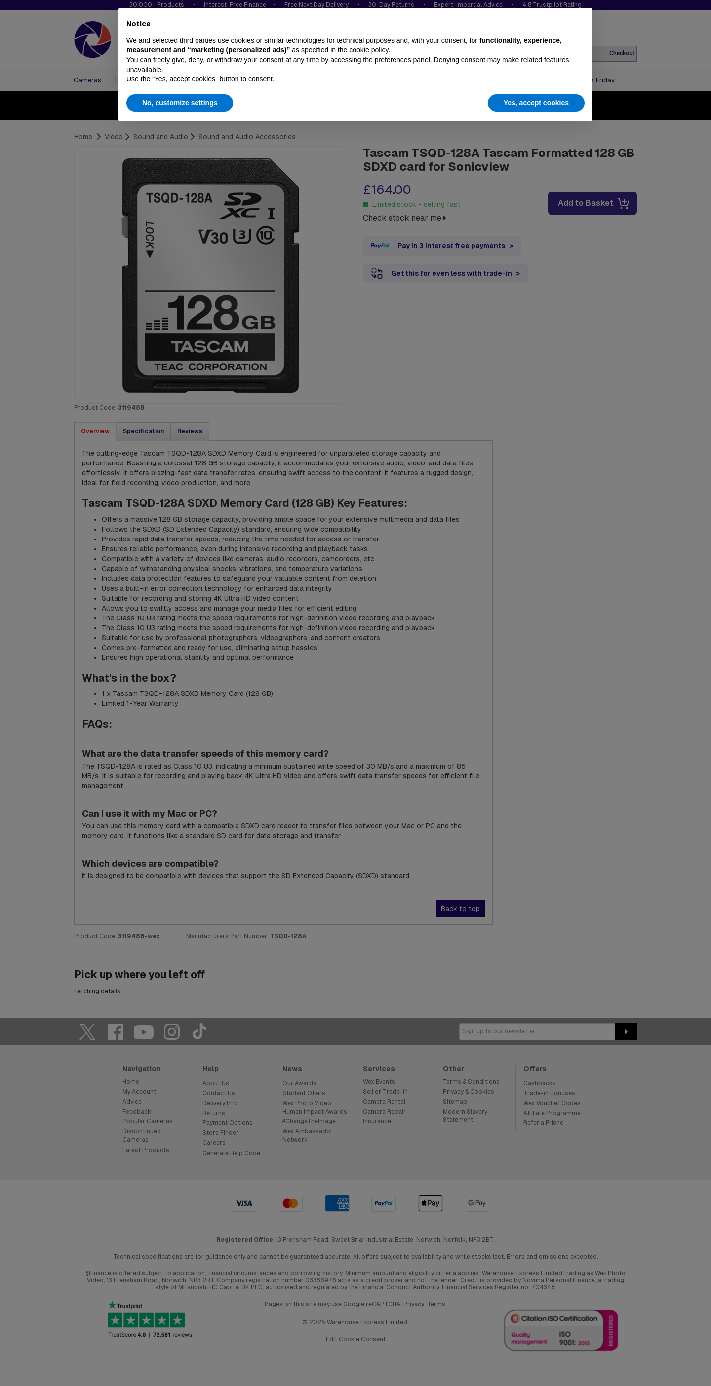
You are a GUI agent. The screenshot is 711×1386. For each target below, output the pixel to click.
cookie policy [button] (368, 50)
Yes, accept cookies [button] (536, 103)
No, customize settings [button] (179, 103)
